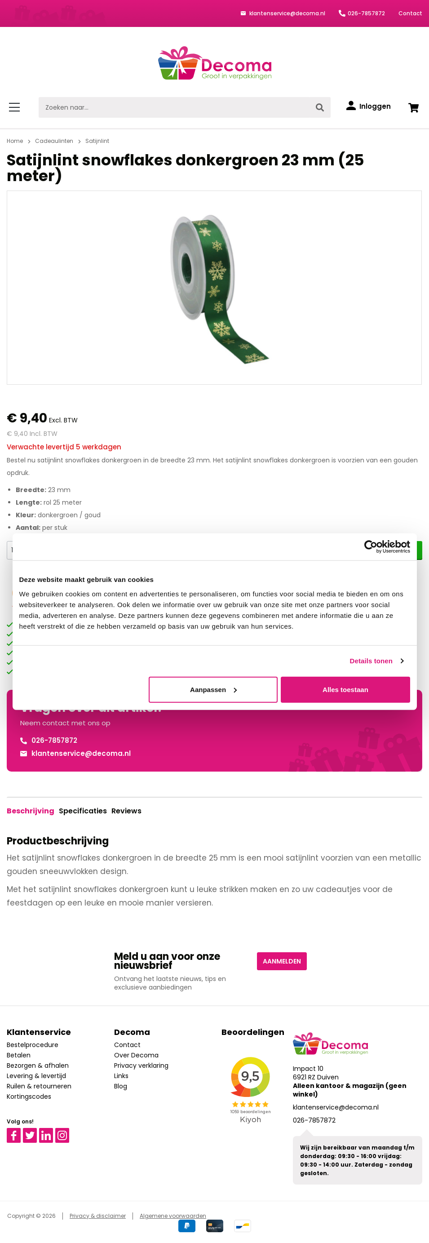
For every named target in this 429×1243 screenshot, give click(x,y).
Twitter (34, 1132)
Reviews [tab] (126, 811)
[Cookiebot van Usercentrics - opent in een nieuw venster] (371, 547)
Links (121, 1075)
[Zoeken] (320, 107)
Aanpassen (213, 689)
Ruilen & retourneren (39, 1086)
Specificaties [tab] (83, 811)
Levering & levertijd (36, 1075)
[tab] (30, 811)
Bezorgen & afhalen (38, 1065)
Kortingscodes (29, 1096)
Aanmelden (282, 961)
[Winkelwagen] (413, 107)
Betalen (19, 1055)
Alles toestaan (345, 689)
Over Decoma (136, 1055)
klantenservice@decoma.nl (286, 13)
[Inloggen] (368, 106)
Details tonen (371, 661)
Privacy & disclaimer (98, 1216)
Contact (410, 13)
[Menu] (16, 107)
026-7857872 (366, 13)
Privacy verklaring (141, 1065)
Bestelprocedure (32, 1044)
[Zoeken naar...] (174, 107)
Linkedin (51, 1132)
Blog (120, 1086)
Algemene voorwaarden (173, 1216)
